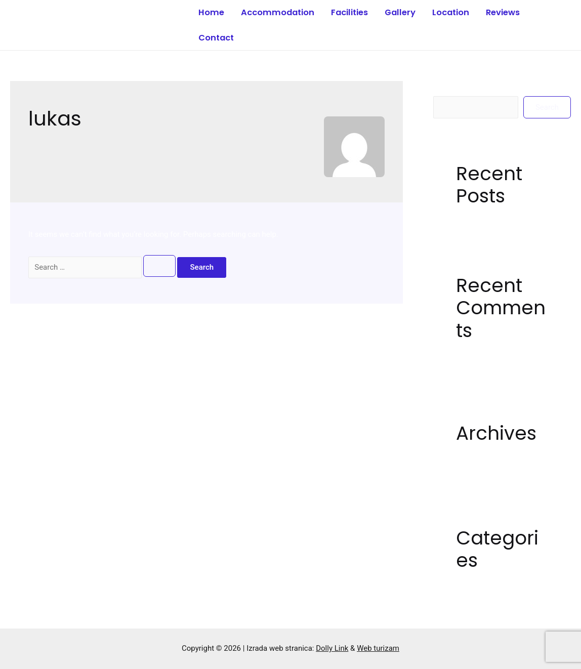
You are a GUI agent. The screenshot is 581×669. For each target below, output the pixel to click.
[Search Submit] (159, 266)
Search (444, 88)
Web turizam (378, 648)
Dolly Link (332, 648)
